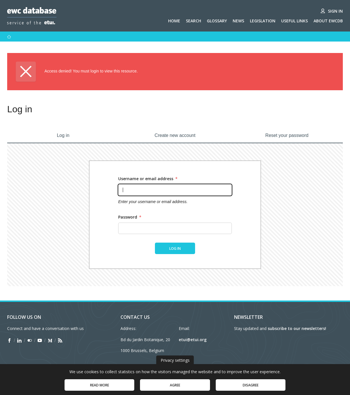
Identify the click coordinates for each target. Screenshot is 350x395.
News (238, 20)
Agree (175, 388)
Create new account (175, 135)
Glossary (217, 20)
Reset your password (286, 135)
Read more (99, 388)
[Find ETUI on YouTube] (40, 340)
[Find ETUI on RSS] (60, 340)
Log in (63, 135)
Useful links (294, 20)
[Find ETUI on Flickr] (30, 340)
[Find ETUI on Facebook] (9, 340)
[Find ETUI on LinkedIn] (19, 340)
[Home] (9, 37)
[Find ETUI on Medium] (50, 340)
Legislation (262, 20)
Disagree (250, 388)
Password (129, 217)
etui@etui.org (193, 339)
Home (174, 20)
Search (193, 20)
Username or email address (148, 178)
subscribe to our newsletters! (297, 328)
